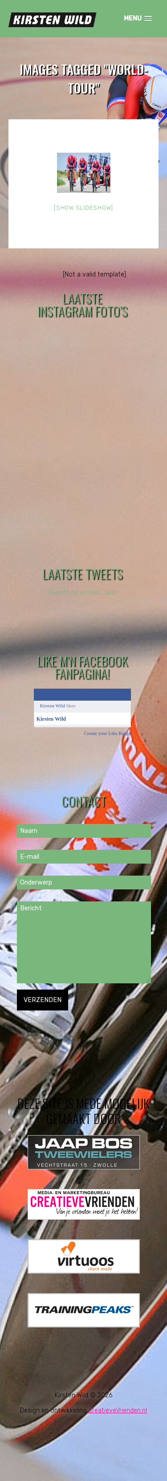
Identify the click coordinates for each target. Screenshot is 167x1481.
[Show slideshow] (83, 207)
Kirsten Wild (52, 705)
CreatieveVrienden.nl (117, 1410)
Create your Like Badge (107, 733)
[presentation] (84, 1027)
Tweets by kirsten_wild (82, 592)
